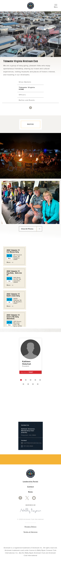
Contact (30, 487)
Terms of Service (30, 532)
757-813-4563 (28, 446)
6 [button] (23, 384)
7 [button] (28, 384)
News (30, 492)
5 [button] (40, 380)
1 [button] (21, 380)
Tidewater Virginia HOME (27, 88)
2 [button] (26, 380)
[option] (30, 202)
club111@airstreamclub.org (31, 443)
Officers (22, 95)
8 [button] (33, 384)
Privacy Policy (30, 527)
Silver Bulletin (25, 82)
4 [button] (35, 380)
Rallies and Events (27, 100)
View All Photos (27, 229)
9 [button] (37, 384)
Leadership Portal (30, 481)
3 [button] (30, 380)
